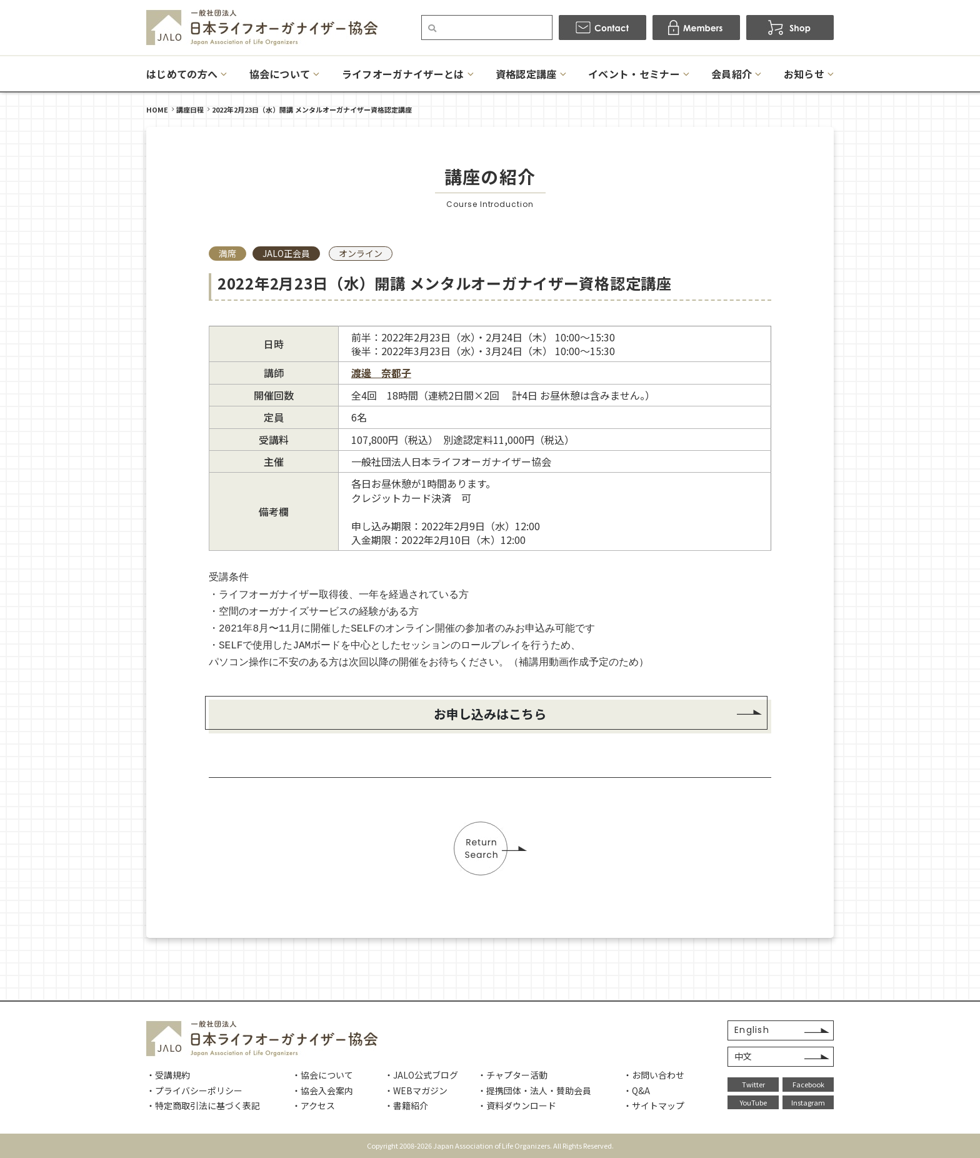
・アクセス (313, 1105)
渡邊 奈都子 (381, 372)
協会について (280, 73)
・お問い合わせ (653, 1074)
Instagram (808, 1102)
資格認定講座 (526, 73)
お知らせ (804, 73)
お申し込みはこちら (490, 714)
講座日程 (190, 109)
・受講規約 (168, 1074)
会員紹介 (731, 73)
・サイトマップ (653, 1105)
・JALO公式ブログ (421, 1074)
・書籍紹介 (406, 1105)
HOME (157, 109)
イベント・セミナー (634, 73)
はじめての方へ (182, 73)
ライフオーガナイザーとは (403, 73)
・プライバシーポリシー (194, 1090)
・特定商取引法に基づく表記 (203, 1105)
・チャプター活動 (513, 1074)
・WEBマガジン (416, 1090)
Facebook (808, 1084)
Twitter (753, 1084)
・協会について (322, 1074)
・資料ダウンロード (517, 1105)
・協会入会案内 (322, 1090)
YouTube (753, 1102)
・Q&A (636, 1090)
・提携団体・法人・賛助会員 (534, 1090)
